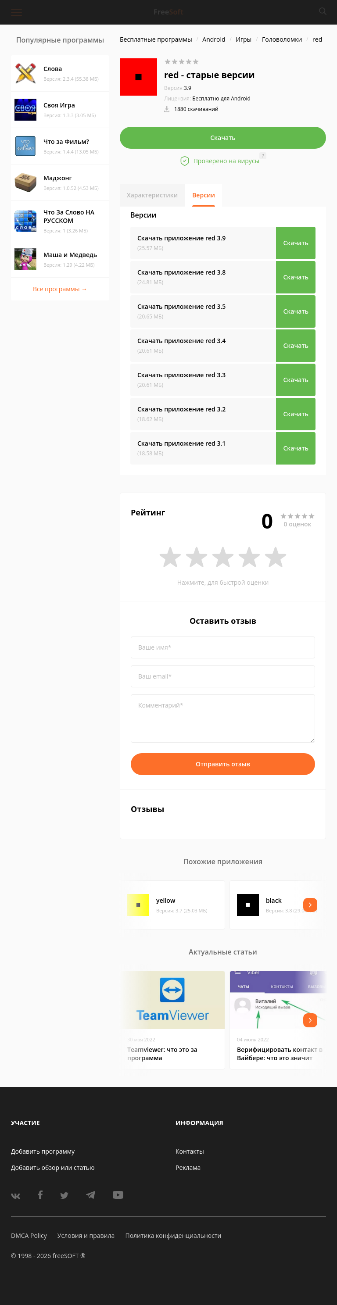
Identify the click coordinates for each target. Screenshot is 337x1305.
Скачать (223, 137)
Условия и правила (86, 1235)
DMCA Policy (29, 1235)
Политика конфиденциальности (173, 1235)
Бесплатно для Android (221, 98)
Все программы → (60, 289)
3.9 (177, 88)
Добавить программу (43, 1151)
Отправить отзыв (223, 764)
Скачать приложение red (181, 238)
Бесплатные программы (156, 39)
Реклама (188, 1167)
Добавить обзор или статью (53, 1167)
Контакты (190, 1151)
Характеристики (152, 195)
